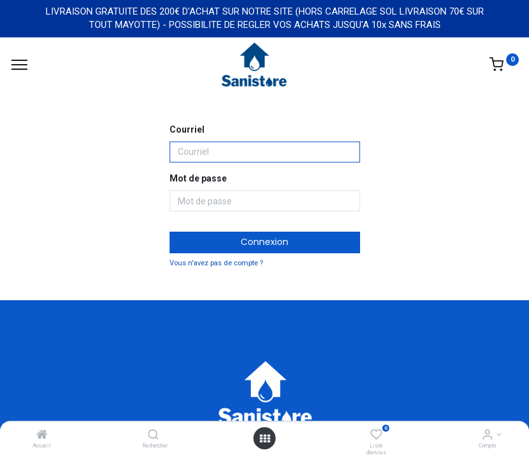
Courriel (187, 129)
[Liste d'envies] (376, 435)
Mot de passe (198, 178)
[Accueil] (42, 435)
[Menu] (19, 65)
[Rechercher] (153, 435)
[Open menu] (265, 438)
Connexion (264, 241)
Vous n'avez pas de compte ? (216, 263)
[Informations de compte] (487, 435)
